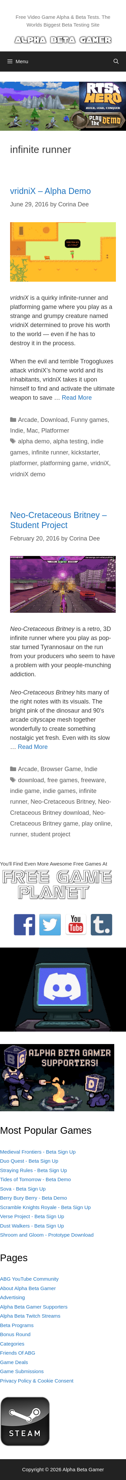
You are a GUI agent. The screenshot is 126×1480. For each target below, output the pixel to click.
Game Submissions (22, 1371)
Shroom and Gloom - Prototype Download (46, 1235)
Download (54, 419)
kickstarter (84, 452)
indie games (59, 791)
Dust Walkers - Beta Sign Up (32, 1226)
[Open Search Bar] (116, 61)
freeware (92, 780)
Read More (77, 397)
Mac (32, 430)
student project (50, 834)
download (31, 780)
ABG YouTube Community (29, 1279)
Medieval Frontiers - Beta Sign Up (38, 1152)
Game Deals (14, 1362)
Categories (12, 1344)
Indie (16, 430)
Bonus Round (15, 1334)
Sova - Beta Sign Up (23, 1189)
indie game (25, 791)
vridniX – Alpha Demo (50, 191)
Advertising (12, 1297)
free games (62, 780)
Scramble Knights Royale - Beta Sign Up (45, 1207)
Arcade (27, 419)
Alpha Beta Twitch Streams (30, 1316)
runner (18, 834)
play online (96, 823)
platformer (23, 463)
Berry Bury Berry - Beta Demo (33, 1198)
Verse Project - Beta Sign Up (32, 1216)
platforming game (63, 463)
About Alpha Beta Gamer (28, 1288)
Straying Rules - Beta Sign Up (33, 1170)
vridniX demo (27, 474)
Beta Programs (17, 1325)
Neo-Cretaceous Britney (63, 801)
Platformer (55, 430)
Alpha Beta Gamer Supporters (34, 1307)
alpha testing (70, 441)
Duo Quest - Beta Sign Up (29, 1161)
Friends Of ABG (17, 1353)
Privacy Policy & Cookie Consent (36, 1381)
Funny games (89, 419)
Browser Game (61, 769)
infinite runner (50, 452)
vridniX (99, 463)
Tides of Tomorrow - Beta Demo (35, 1179)
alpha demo (34, 441)
